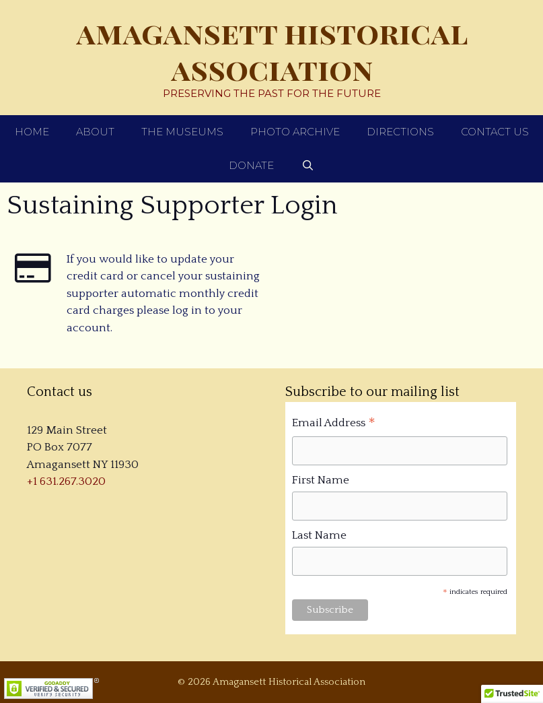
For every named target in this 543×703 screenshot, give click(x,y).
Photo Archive (295, 131)
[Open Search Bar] (307, 165)
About (95, 131)
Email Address (333, 424)
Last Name (319, 535)
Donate (251, 165)
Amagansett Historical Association (272, 49)
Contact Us (495, 131)
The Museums (182, 131)
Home (32, 131)
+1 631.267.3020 (66, 481)
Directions (400, 131)
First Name (320, 480)
